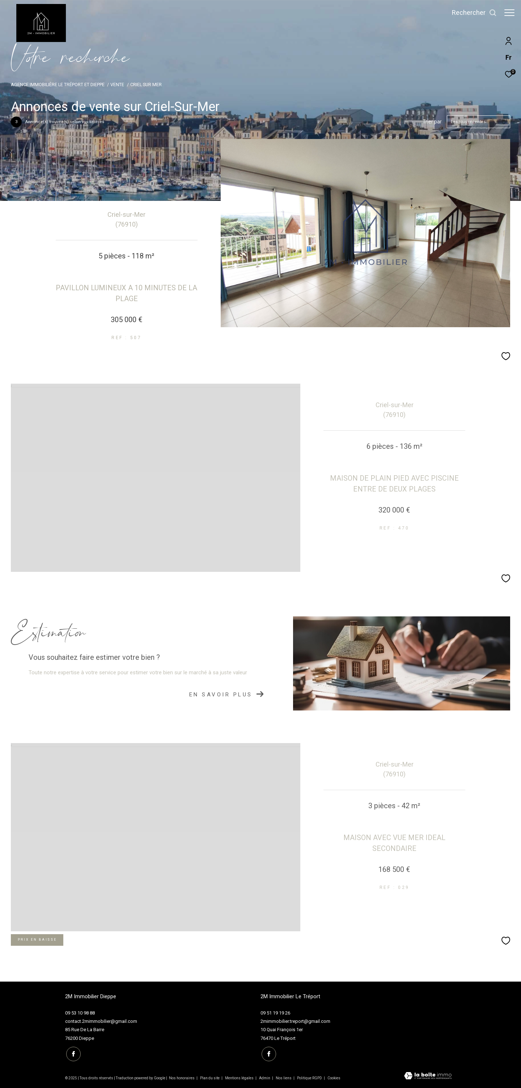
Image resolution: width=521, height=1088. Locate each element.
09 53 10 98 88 (80, 1013)
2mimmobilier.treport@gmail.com (295, 1021)
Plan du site (210, 1077)
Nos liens (284, 1077)
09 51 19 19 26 (275, 1013)
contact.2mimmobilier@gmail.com (101, 1021)
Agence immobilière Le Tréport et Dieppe (58, 84)
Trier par (432, 122)
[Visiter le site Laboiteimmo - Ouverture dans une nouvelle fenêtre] (428, 1075)
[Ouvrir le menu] (509, 12)
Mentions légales (239, 1077)
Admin (265, 1077)
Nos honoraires (182, 1077)
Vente (117, 84)
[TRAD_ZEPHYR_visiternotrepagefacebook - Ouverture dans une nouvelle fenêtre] (72, 1053)
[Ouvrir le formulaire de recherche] (470, 12)
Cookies (333, 1077)
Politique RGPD (309, 1077)
